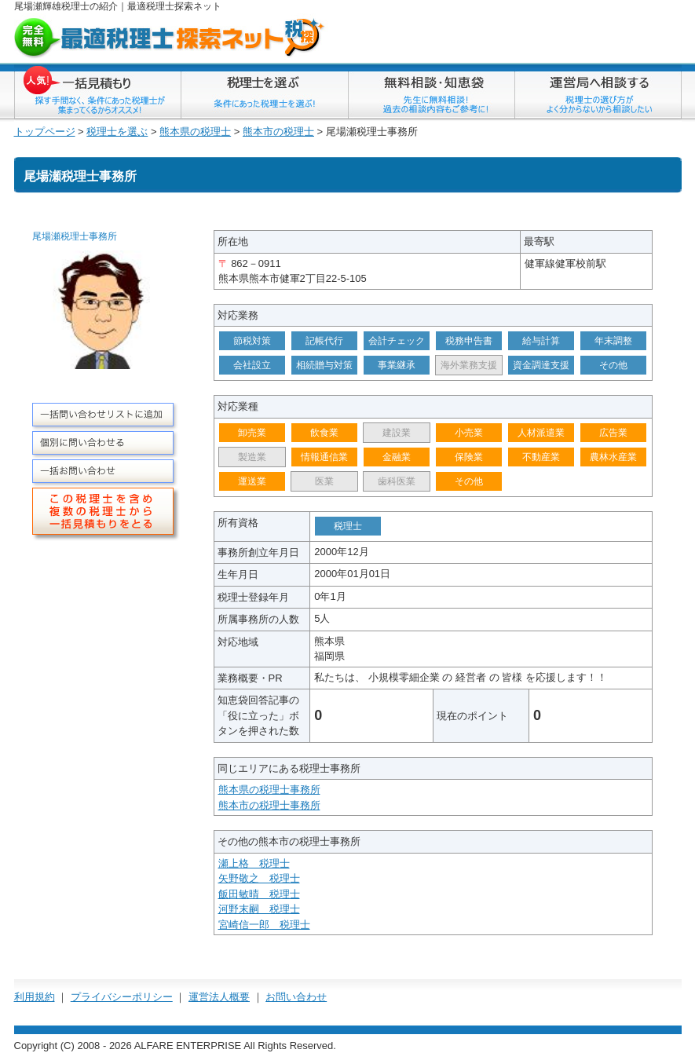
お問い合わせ (296, 997)
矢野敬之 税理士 (259, 878)
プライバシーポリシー (122, 997)
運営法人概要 (219, 997)
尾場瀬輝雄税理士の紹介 (66, 6)
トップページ (44, 131)
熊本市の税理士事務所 (269, 805)
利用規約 (34, 997)
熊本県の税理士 (195, 131)
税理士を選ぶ (117, 131)
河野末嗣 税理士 (259, 909)
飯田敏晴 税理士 (259, 894)
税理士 (160, 6)
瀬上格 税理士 (254, 863)
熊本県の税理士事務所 (269, 789)
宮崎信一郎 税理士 (264, 925)
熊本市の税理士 (278, 131)
